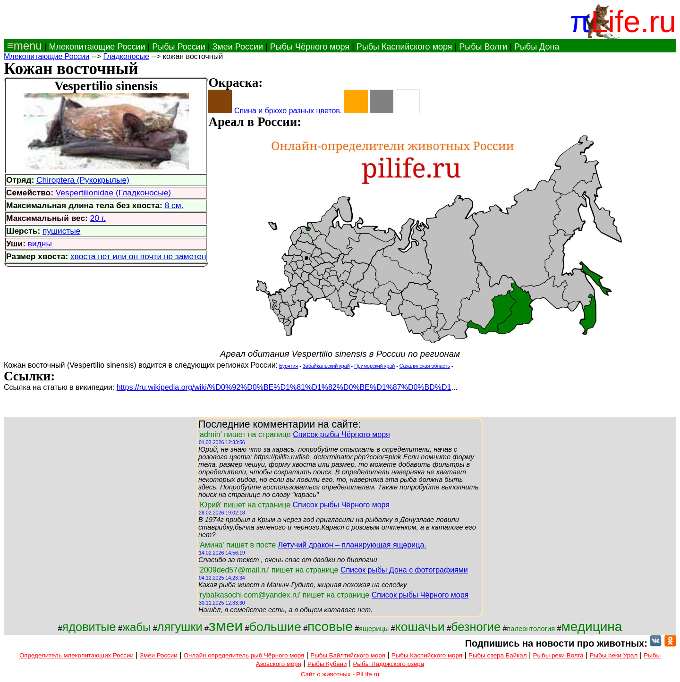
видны (40, 243)
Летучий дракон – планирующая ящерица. (352, 545)
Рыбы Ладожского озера (388, 663)
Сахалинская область (425, 366)
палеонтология (531, 628)
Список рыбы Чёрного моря (341, 434)
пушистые (61, 231)
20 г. (98, 218)
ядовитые (89, 626)
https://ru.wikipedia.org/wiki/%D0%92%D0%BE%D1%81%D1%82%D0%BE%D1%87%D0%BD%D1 (284, 387)
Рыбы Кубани (327, 663)
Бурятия (288, 366)
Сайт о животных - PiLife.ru (340, 674)
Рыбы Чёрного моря (309, 46)
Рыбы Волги (483, 46)
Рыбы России (178, 46)
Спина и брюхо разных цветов (287, 111)
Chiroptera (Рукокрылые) (82, 180)
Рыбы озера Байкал (497, 655)
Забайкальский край (326, 366)
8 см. (174, 205)
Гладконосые (126, 56)
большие (275, 627)
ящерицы (374, 628)
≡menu (23, 45)
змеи (226, 625)
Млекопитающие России (97, 46)
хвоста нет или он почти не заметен (138, 256)
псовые (330, 626)
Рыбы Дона (537, 46)
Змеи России (237, 46)
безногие (476, 626)
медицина (591, 626)
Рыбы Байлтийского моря (347, 655)
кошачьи (420, 627)
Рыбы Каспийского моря (404, 46)
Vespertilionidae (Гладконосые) (113, 192)
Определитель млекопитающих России (76, 655)
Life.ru (633, 21)
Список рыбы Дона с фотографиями (404, 570)
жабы (136, 627)
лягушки (180, 626)
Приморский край (374, 366)
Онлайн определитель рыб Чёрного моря (244, 655)
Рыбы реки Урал (614, 655)
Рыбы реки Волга (558, 655)
